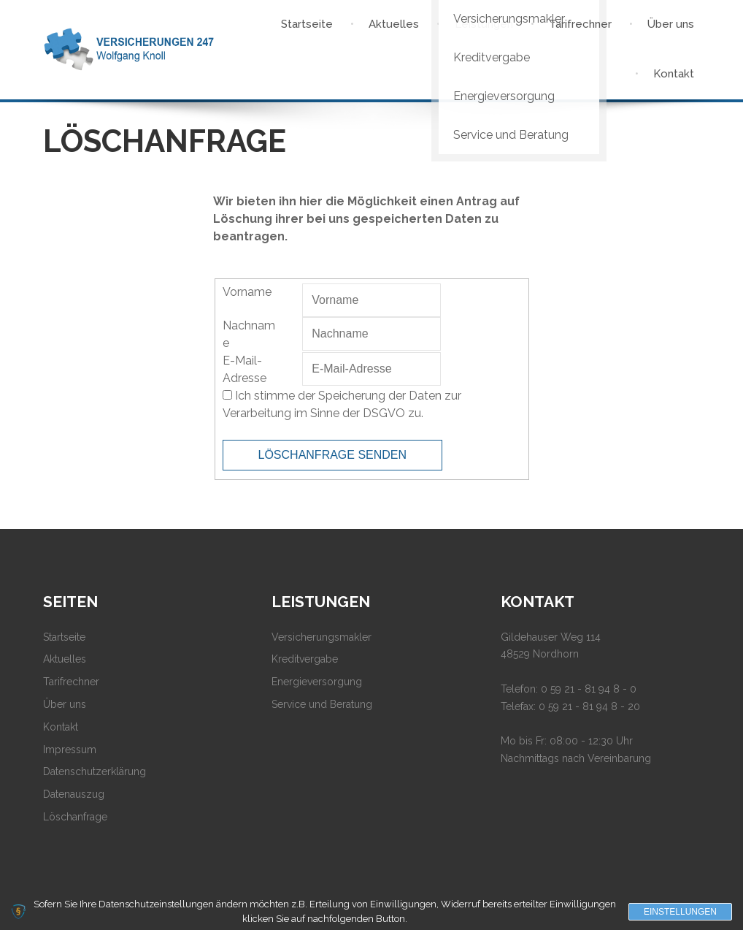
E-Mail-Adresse (244, 369)
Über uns (64, 704)
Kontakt (60, 727)
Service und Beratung (322, 704)
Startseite (64, 637)
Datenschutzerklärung (94, 771)
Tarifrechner (71, 681)
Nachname (249, 334)
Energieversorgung (317, 681)
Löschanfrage (75, 817)
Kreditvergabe (305, 659)
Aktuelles (64, 659)
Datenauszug (73, 794)
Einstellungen (680, 912)
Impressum (69, 749)
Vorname (247, 292)
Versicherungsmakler (322, 637)
